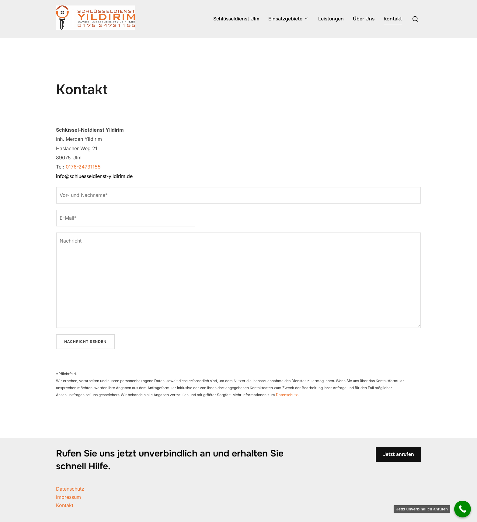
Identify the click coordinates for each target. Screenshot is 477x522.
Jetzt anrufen (398, 454)
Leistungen (331, 19)
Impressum (68, 497)
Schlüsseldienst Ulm (236, 19)
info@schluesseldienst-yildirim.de (94, 176)
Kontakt (393, 19)
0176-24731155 (83, 167)
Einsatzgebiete (288, 19)
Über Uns (363, 19)
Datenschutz (287, 394)
